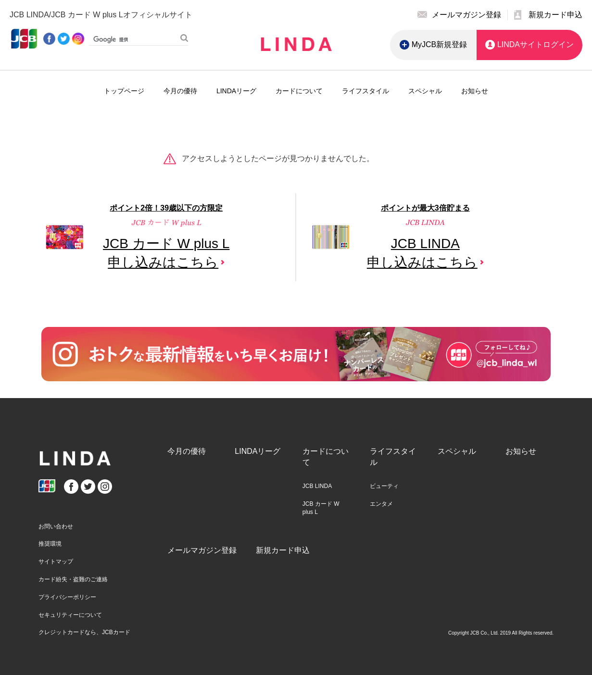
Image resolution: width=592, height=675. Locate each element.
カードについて (299, 91)
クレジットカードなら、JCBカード (84, 632)
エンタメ (381, 503)
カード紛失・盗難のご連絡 (73, 579)
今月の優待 (180, 91)
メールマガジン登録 (202, 550)
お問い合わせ (55, 526)
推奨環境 (50, 543)
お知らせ (474, 91)
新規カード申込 (283, 550)
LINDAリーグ (236, 91)
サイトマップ (55, 561)
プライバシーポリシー (67, 597)
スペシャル (425, 91)
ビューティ (384, 486)
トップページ (124, 91)
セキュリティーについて (70, 615)
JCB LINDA (317, 486)
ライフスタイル (365, 91)
